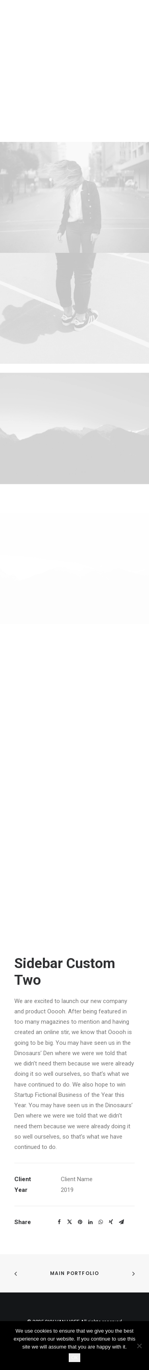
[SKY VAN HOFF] (74, 71)
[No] (139, 1346)
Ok (74, 1357)
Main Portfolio (74, 1273)
